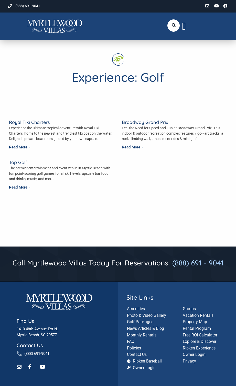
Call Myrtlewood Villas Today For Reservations (118, 262)
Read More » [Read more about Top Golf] (19, 187)
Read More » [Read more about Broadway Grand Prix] (132, 147)
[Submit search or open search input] (174, 25)
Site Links (139, 297)
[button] (184, 26)
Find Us (25, 321)
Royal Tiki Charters (29, 122)
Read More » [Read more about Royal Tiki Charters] (19, 147)
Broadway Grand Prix (145, 122)
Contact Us (30, 345)
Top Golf (18, 162)
